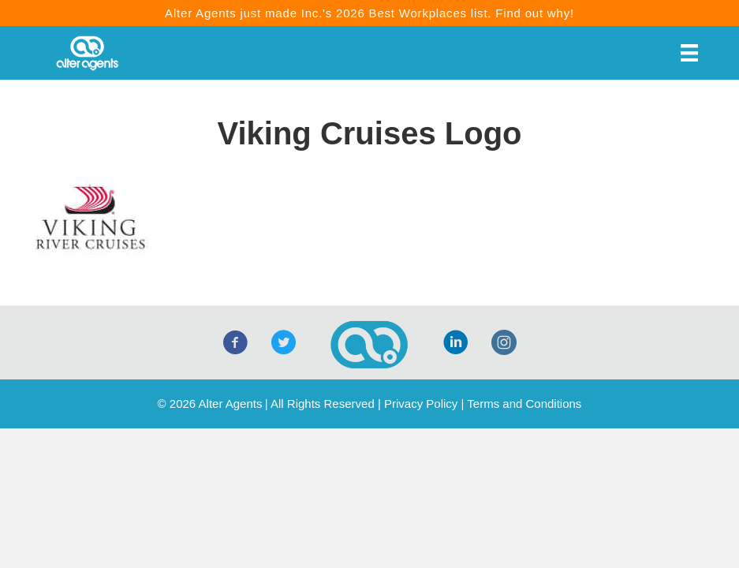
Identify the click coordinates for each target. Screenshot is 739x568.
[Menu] (689, 53)
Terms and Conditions (524, 403)
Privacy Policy (420, 403)
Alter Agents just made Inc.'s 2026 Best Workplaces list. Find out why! (369, 13)
